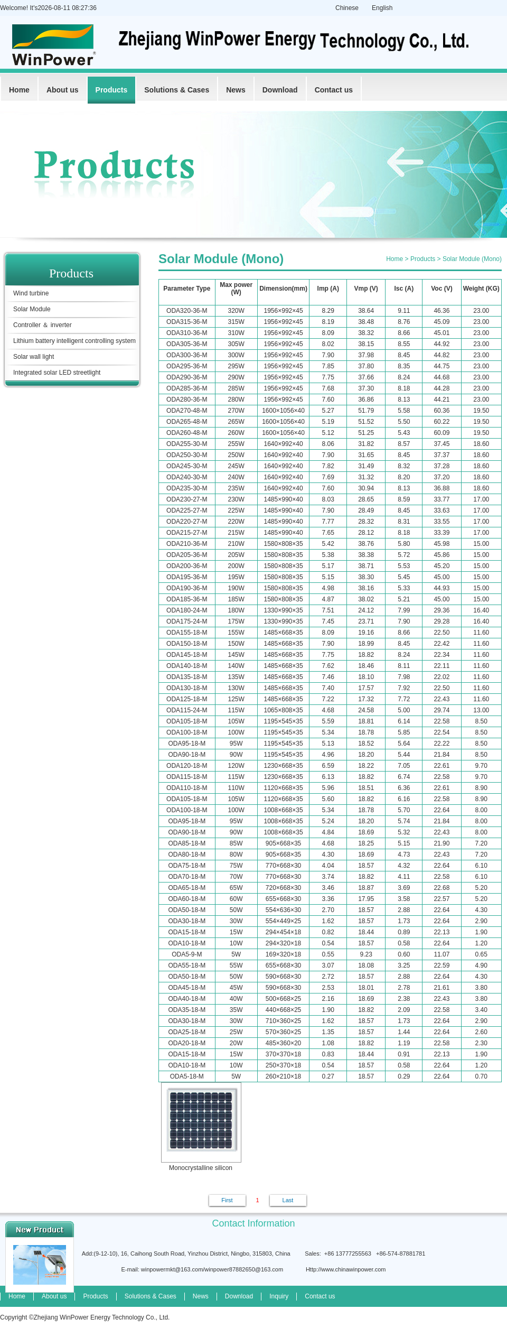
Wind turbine (31, 293)
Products (112, 90)
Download (280, 90)
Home (19, 90)
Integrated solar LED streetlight (56, 372)
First (226, 1200)
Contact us (334, 90)
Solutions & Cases (176, 90)
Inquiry (278, 1296)
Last (288, 1200)
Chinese (347, 8)
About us (62, 90)
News (236, 90)
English (382, 8)
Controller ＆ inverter (42, 325)
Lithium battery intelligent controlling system (74, 341)
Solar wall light (33, 356)
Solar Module (32, 309)
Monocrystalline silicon (200, 1127)
